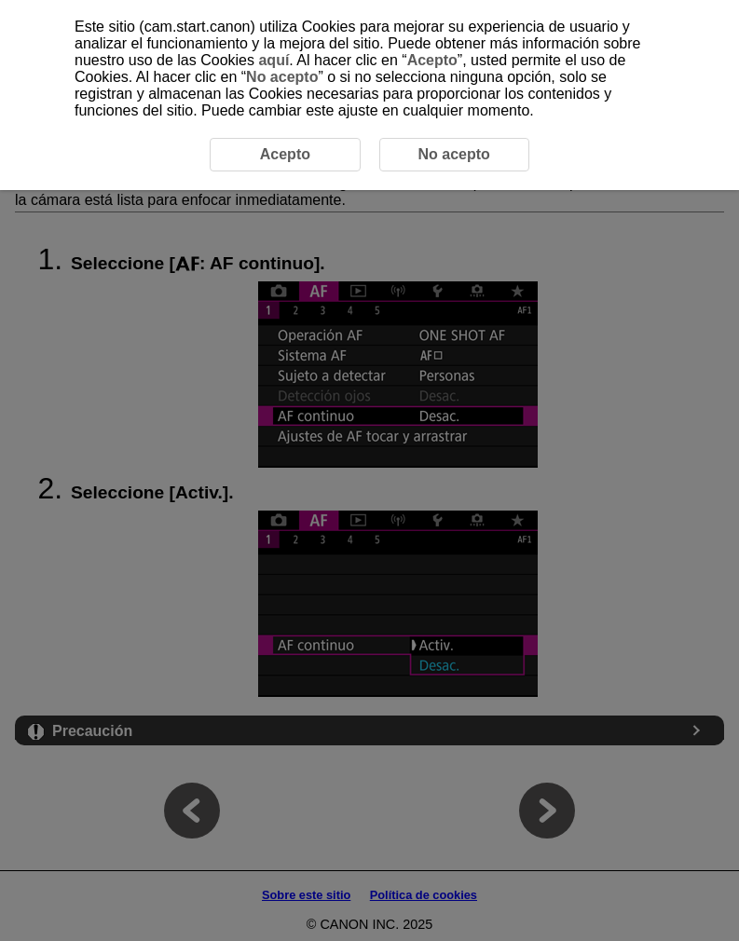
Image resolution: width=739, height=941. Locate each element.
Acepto (432, 60)
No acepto (282, 77)
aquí (273, 60)
